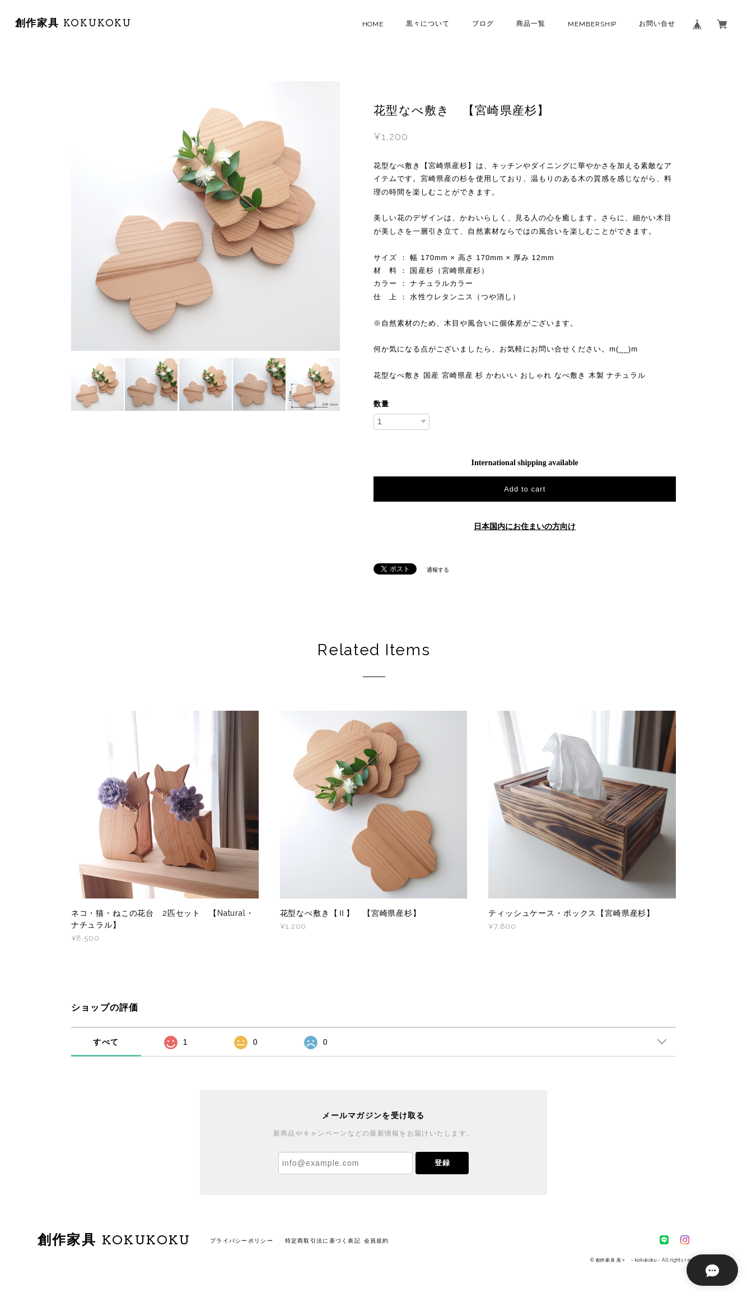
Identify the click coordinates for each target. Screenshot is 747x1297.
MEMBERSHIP (592, 24)
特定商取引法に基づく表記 (323, 1241)
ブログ (483, 23)
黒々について (428, 23)
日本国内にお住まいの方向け (525, 526)
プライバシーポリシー (241, 1241)
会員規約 (376, 1241)
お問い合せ (657, 23)
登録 (442, 1163)
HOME (373, 24)
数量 (381, 404)
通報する (438, 570)
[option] (205, 216)
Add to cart (524, 489)
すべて (106, 1041)
